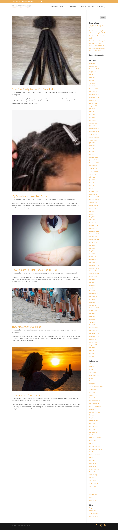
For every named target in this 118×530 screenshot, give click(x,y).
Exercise (91, 409)
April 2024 (92, 117)
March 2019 (92, 291)
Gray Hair (92, 418)
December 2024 (94, 94)
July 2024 (92, 109)
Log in (91, 508)
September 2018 (94, 308)
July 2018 (92, 313)
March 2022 (92, 188)
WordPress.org (93, 516)
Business (34, 330)
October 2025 (93, 66)
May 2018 (92, 319)
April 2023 (92, 151)
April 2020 (92, 254)
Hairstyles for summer (96, 449)
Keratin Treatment (94, 455)
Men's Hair (92, 460)
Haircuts (56, 273)
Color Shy (92, 392)
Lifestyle (91, 458)
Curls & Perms (93, 398)
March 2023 (92, 154)
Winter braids (93, 500)
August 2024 (93, 106)
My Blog (91, 6)
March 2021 (92, 222)
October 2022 (93, 168)
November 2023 (94, 131)
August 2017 (93, 345)
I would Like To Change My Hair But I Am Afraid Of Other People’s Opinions (97, 43)
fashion (91, 415)
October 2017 (93, 339)
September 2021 (94, 205)
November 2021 (94, 200)
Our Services (72, 6)
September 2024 (94, 103)
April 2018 (92, 322)
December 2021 (94, 197)
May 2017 (92, 353)
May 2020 (92, 251)
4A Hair (91, 364)
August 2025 (93, 72)
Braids (33, 398)
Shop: (82, 6)
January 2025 (93, 92)
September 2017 (94, 342)
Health (91, 452)
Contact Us (54, 6)
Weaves (91, 492)
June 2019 (92, 282)
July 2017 (92, 347)
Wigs (90, 497)
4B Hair (91, 366)
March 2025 (92, 86)
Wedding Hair (93, 494)
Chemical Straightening (96, 386)
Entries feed (92, 511)
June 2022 (92, 180)
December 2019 (94, 265)
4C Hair (91, 369)
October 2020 (93, 237)
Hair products (42, 273)
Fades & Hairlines (94, 412)
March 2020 (92, 257)
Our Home (99, 6)
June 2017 (92, 350)
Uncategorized (16, 95)
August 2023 (93, 140)
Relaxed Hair (93, 472)
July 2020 (92, 245)
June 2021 (92, 214)
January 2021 (93, 228)
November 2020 (94, 234)
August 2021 (93, 208)
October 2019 (93, 271)
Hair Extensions (56, 92)
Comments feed (94, 513)
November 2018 (94, 302)
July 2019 (92, 279)
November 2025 (94, 63)
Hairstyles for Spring (95, 446)
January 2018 (93, 331)
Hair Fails (92, 429)
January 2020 (93, 262)
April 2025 (92, 83)
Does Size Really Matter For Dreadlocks (33, 89)
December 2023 (94, 128)
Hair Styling (64, 92)
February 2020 (93, 259)
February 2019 (93, 293)
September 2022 (94, 171)
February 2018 (93, 328)
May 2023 (92, 148)
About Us (63, 6)
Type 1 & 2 (92, 486)
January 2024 (93, 126)
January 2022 (93, 194)
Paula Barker (17, 92)
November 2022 (94, 165)
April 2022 (92, 185)
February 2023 (93, 157)
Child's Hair (92, 389)
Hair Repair (54, 199)
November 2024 (94, 97)
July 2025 (92, 74)
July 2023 (92, 143)
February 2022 (93, 191)
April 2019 (92, 288)
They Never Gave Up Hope (26, 326)
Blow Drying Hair (94, 375)
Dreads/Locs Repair (95, 406)
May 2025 (92, 80)
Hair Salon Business (95, 438)
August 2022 (93, 174)
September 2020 (94, 239)
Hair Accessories (94, 421)
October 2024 (93, 100)
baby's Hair (92, 372)
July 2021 (92, 211)
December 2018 (94, 299)
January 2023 (93, 160)
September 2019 (94, 274)
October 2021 (93, 202)
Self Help (91, 477)
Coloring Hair (40, 398)
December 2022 (94, 163)
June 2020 (92, 248)
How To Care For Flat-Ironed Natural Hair (34, 269)
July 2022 (92, 177)
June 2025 (92, 77)
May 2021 (92, 217)
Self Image (73, 330)
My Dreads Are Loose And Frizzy (29, 196)
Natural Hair (72, 92)
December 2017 (94, 333)
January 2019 (93, 296)
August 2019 (93, 276)
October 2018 (93, 305)
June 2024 (92, 111)
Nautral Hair (92, 466)
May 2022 (92, 183)
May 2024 (92, 114)
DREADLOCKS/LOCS (38, 92)
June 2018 (92, 316)
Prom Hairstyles (30, 400)
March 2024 (92, 120)
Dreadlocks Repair (94, 401)
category (91, 384)
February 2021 (93, 225)
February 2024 (93, 123)
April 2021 (92, 220)
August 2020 (93, 242)
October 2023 (93, 134)
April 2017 (92, 356)
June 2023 (92, 146)
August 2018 (93, 311)
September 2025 (94, 69)
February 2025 (93, 89)
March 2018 (92, 325)
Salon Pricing (93, 475)
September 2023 (94, 137)
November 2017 (94, 336)
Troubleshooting (94, 483)
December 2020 (94, 231)
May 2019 (92, 285)
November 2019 (94, 268)
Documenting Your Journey (27, 395)
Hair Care (48, 92)
